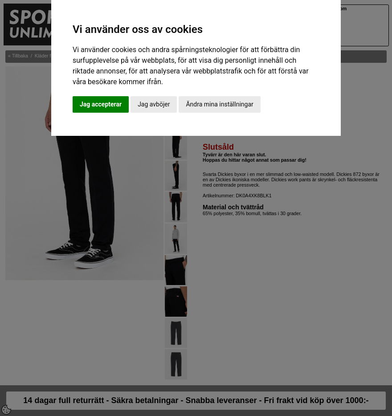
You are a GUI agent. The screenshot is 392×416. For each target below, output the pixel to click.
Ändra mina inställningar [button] (219, 104)
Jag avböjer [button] (154, 104)
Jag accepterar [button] (101, 104)
